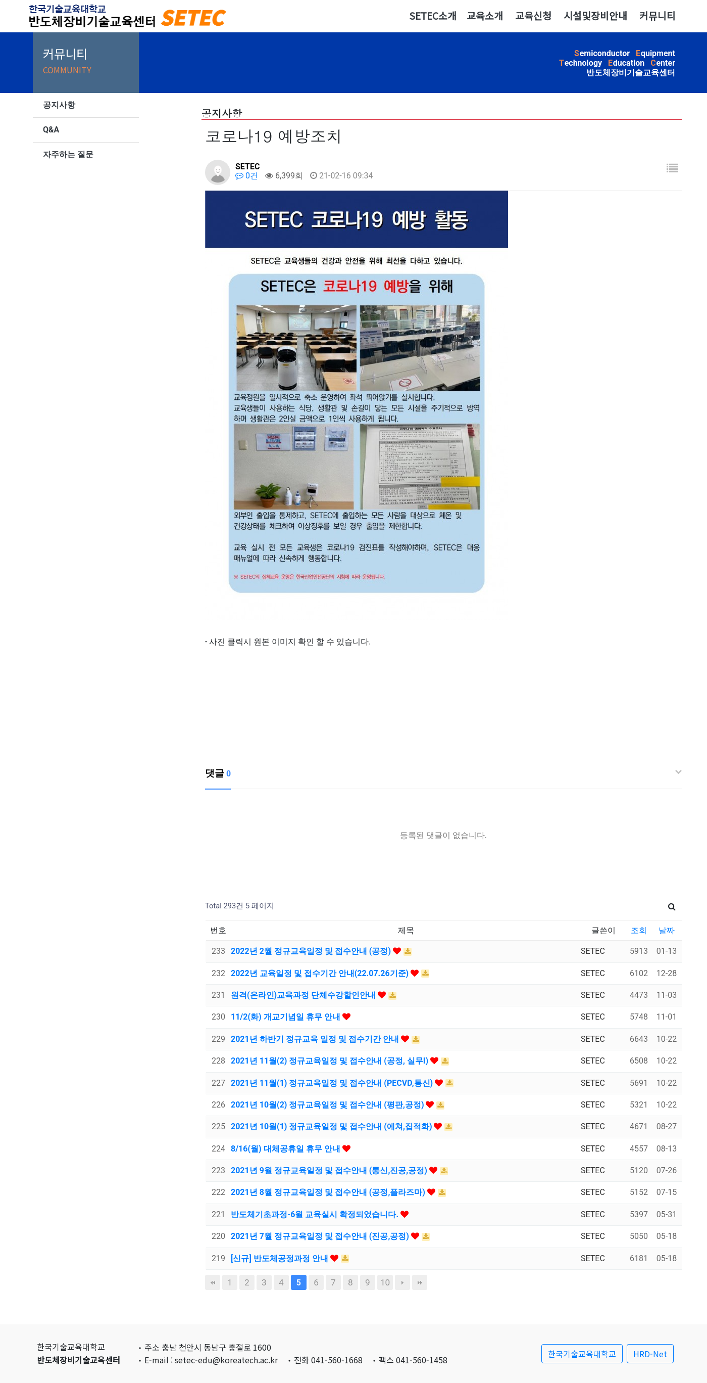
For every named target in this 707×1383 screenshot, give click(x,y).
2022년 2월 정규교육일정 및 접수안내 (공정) (312, 951)
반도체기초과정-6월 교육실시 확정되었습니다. (315, 1214)
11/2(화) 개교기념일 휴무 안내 (286, 1017)
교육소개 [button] (485, 16)
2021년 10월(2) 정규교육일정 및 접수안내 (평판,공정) (328, 1105)
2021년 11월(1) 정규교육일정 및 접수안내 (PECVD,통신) (333, 1083)
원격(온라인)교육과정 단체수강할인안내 (304, 995)
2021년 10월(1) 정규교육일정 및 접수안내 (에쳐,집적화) (332, 1126)
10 (385, 1282)
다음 (402, 1282)
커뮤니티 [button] (657, 16)
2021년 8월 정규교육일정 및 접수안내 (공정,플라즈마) (329, 1192)
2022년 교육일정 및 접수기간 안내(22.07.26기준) (321, 973)
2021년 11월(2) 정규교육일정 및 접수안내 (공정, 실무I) (330, 1061)
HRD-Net (650, 1354)
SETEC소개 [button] (433, 16)
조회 (639, 930)
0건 (246, 175)
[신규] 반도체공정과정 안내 (280, 1258)
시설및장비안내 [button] (595, 16)
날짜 (667, 930)
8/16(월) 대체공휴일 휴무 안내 (286, 1149)
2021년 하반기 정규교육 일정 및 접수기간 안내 (316, 1039)
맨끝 (419, 1282)
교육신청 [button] (533, 16)
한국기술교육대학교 (582, 1354)
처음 (212, 1282)
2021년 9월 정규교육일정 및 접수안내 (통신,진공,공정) (330, 1170)
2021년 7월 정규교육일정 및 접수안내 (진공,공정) (321, 1236)
